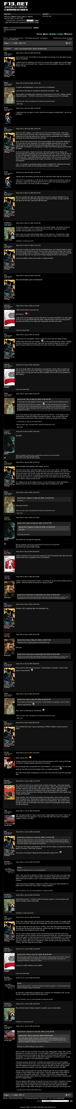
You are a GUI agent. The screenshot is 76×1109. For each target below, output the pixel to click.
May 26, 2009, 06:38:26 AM (27, 663)
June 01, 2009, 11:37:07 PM (28, 781)
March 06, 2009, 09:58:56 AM (28, 53)
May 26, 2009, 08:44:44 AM (27, 722)
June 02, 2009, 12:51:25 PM (28, 949)
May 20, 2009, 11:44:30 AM (27, 431)
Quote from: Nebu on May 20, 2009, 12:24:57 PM (34, 523)
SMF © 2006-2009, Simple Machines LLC (45, 1107)
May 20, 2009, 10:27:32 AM (27, 305)
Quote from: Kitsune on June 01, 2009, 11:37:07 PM (35, 837)
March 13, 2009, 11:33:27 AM (28, 245)
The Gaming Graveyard (32, 38)
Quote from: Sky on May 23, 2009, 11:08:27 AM (34, 640)
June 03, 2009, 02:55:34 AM (28, 1026)
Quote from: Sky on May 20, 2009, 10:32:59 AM (34, 399)
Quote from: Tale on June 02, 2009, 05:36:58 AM (34, 954)
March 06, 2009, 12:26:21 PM (28, 128)
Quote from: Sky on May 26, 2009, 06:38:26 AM (34, 699)
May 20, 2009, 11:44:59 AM (27, 462)
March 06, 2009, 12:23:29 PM (28, 108)
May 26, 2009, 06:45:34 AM (27, 694)
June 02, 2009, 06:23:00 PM (28, 1003)
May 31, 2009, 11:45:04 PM (27, 752)
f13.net (5, 38)
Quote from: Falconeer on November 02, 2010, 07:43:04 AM (38, 595)
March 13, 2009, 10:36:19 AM (28, 223)
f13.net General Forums (16, 38)
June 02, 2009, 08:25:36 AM (28, 917)
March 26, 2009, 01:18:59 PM (28, 275)
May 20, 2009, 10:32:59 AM (27, 334)
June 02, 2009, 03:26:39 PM (28, 977)
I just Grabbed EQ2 (12, 39)
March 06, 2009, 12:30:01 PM (28, 172)
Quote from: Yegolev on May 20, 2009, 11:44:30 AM (35, 498)
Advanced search (9, 30)
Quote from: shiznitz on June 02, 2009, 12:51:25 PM (35, 1031)
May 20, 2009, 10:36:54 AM (27, 365)
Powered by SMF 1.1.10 (26, 1107)
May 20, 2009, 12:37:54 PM (27, 517)
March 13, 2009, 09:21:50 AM (28, 193)
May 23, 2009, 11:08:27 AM (27, 604)
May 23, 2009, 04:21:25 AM (27, 576)
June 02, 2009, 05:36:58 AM (28, 811)
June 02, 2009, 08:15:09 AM (28, 895)
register (30, 16)
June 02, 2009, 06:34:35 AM (28, 862)
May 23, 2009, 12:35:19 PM (27, 634)
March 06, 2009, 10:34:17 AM (28, 83)
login (23, 16)
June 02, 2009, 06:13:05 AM (28, 832)
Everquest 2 (44, 38)
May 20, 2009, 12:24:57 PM (27, 492)
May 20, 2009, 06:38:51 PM (27, 551)
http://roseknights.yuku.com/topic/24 (29, 280)
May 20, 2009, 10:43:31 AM (27, 393)
